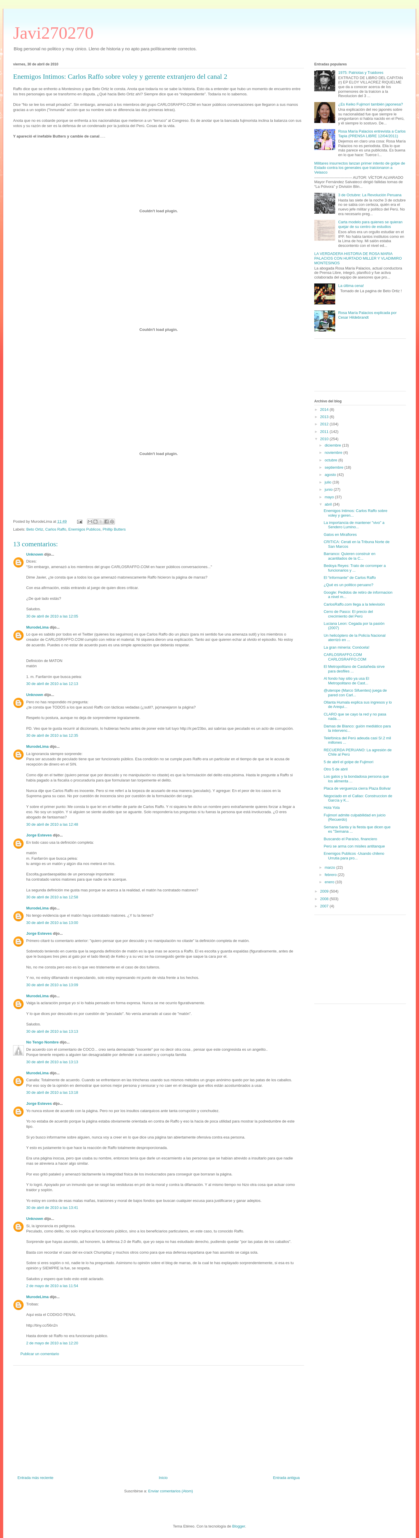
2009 (325, 891)
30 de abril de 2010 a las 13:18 (52, 1092)
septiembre (335, 467)
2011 (325, 431)
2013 (325, 417)
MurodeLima (37, 627)
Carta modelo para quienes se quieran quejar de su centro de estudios (370, 224)
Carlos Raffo (55, 529)
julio (329, 482)
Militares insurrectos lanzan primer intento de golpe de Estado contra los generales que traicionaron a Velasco (359, 167)
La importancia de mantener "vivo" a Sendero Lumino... (354, 524)
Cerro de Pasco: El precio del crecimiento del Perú (348, 613)
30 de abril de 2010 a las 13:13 (52, 1031)
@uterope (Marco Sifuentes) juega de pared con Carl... (355, 692)
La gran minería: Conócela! (346, 647)
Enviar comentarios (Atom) (170, 1491)
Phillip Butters (114, 529)
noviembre (334, 452)
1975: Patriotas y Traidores (360, 72)
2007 (325, 906)
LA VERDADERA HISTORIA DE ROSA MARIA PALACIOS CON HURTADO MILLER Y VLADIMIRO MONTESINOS (358, 258)
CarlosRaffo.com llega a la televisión (354, 604)
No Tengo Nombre (42, 1042)
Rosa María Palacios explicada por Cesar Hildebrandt (367, 315)
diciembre (333, 445)
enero (330, 882)
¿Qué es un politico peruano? (348, 585)
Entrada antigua (286, 1477)
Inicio (163, 1477)
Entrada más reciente (35, 1477)
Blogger (238, 1526)
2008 (325, 899)
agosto (331, 474)
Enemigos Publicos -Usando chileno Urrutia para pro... (354, 855)
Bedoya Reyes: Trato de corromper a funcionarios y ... (355, 567)
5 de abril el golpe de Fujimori (348, 762)
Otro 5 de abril (335, 769)
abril (329, 504)
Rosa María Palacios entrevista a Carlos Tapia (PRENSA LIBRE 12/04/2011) (372, 133)
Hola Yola (332, 807)
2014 (325, 409)
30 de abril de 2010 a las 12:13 (52, 683)
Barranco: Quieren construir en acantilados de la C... (349, 556)
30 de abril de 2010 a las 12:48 (52, 824)
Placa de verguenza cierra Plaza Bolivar (357, 788)
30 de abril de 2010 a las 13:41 (52, 1207)
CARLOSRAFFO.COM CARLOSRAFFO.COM (345, 656)
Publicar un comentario (39, 1354)
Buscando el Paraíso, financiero (350, 839)
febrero (331, 875)
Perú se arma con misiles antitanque (354, 846)
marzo (330, 867)
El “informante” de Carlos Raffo (350, 577)
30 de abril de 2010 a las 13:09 (52, 985)
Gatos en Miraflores (340, 534)
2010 (325, 439)
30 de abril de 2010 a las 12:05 (52, 616)
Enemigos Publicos (84, 529)
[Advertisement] (158, 1418)
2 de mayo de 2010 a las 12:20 (52, 1343)
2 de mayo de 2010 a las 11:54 (52, 1286)
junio (329, 489)
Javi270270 (53, 32)
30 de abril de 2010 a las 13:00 (52, 922)
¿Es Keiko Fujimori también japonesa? (370, 104)
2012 (325, 424)
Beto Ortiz (34, 529)
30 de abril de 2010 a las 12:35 (52, 735)
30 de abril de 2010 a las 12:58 (52, 897)
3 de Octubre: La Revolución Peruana (370, 195)
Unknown (34, 554)
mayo (330, 497)
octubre (331, 460)
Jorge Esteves (39, 835)
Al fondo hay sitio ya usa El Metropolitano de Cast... (346, 680)
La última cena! (351, 285)
